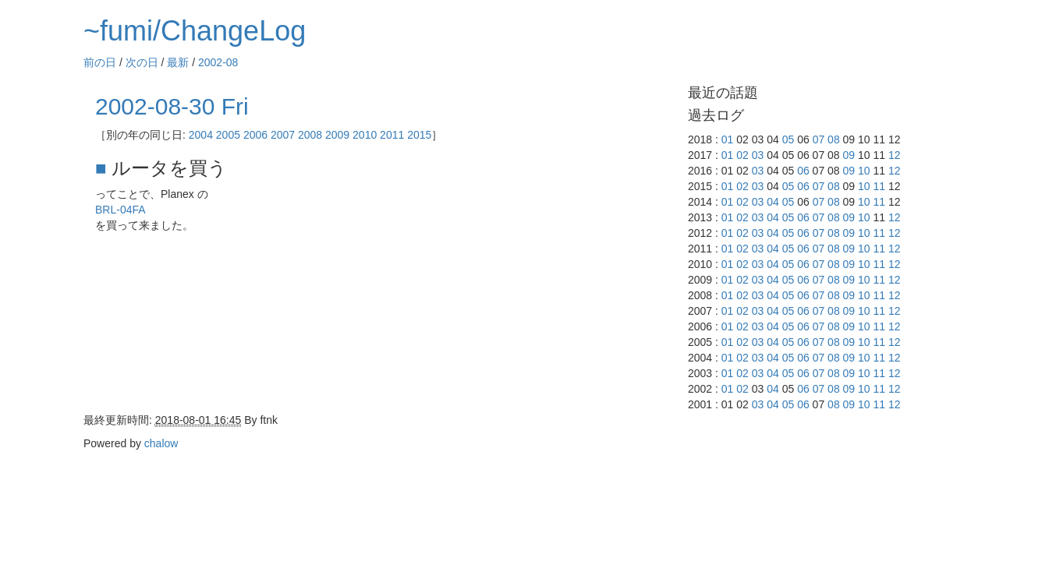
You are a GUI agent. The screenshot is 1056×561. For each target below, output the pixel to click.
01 (727, 139)
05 (788, 139)
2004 (201, 135)
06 (803, 170)
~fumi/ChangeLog (194, 31)
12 (894, 155)
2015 (419, 135)
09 (849, 155)
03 (758, 155)
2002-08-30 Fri (172, 106)
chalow (161, 443)
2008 (310, 135)
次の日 (142, 62)
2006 (255, 135)
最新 (178, 62)
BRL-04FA (120, 209)
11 (880, 186)
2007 (283, 135)
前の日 (99, 62)
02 (742, 155)
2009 (337, 135)
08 (833, 139)
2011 (392, 135)
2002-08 (218, 62)
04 (773, 202)
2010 (365, 135)
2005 (228, 135)
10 (864, 170)
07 (819, 139)
